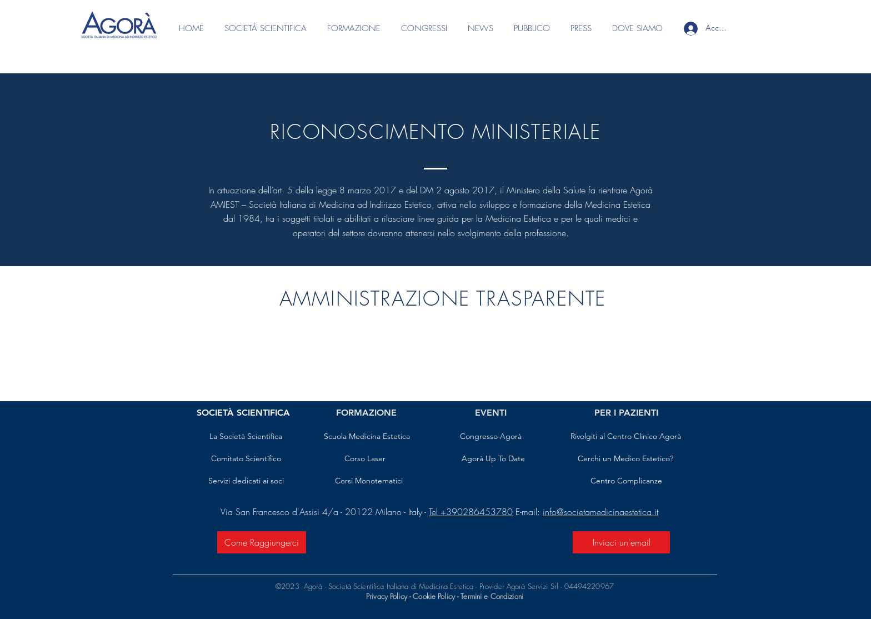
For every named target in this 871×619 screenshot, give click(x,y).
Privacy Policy (386, 596)
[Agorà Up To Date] (493, 459)
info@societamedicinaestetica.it (600, 512)
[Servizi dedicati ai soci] (246, 481)
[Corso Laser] (365, 459)
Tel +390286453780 (471, 512)
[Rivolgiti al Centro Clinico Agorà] (625, 436)
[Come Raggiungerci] (261, 542)
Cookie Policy (435, 596)
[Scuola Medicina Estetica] (367, 436)
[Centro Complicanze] (626, 481)
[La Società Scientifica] (246, 436)
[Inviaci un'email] (621, 542)
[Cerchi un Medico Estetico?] (625, 459)
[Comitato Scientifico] (246, 459)
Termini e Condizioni (491, 596)
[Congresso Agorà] (490, 436)
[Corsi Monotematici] (368, 481)
